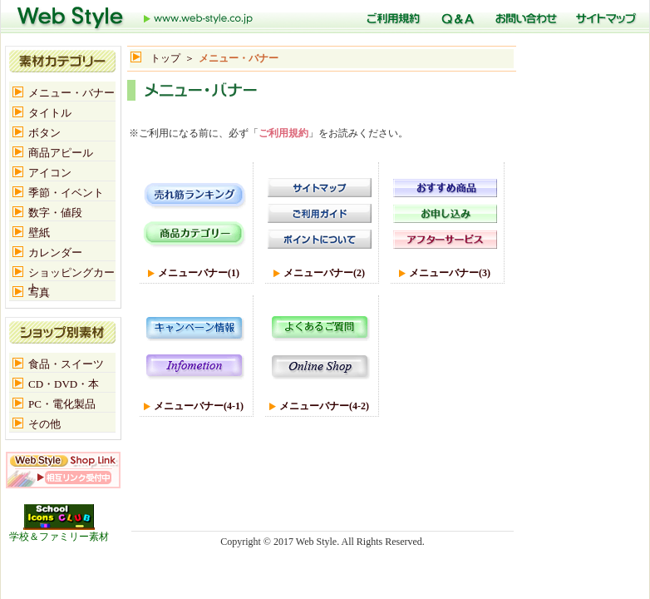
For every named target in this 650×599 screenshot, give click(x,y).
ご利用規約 (283, 133)
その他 (44, 424)
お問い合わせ (523, 16)
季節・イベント (66, 192)
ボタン (44, 132)
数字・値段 (55, 212)
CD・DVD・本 (63, 384)
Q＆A (455, 16)
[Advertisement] (321, 109)
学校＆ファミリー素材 (59, 531)
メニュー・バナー (71, 93)
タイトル (49, 112)
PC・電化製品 (62, 404)
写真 (39, 292)
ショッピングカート (71, 273)
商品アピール (60, 152)
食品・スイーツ (66, 364)
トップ (135, 16)
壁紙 (39, 232)
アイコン (49, 172)
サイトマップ (604, 16)
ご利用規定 (390, 16)
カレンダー (55, 252)
